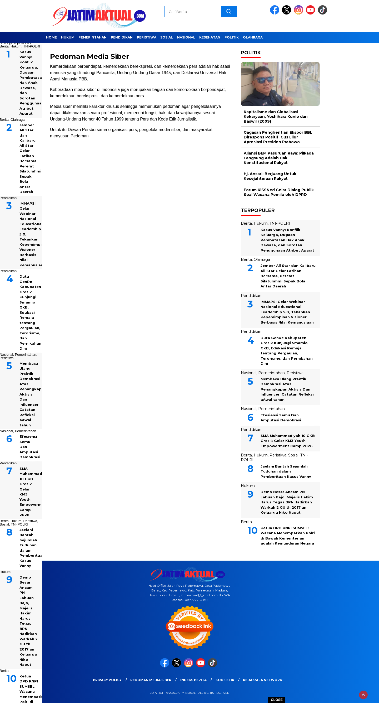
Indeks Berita (193, 680)
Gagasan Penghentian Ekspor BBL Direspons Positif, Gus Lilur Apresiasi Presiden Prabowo (278, 137)
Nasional (186, 37)
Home (51, 37)
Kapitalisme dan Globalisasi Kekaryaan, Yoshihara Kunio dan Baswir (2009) (276, 116)
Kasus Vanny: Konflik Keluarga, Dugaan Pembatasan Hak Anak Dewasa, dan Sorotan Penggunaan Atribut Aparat (287, 240)
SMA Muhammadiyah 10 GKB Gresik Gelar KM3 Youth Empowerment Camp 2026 (288, 441)
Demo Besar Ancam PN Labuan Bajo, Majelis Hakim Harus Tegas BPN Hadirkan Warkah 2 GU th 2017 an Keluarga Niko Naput (287, 502)
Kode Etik (225, 680)
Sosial (166, 37)
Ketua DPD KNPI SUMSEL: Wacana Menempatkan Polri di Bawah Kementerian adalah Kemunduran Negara (288, 536)
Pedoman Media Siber (150, 680)
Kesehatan (209, 37)
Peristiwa (146, 37)
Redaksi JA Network (262, 680)
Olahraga (253, 37)
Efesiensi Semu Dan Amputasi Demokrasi (281, 417)
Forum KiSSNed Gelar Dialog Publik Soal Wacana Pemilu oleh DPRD (279, 192)
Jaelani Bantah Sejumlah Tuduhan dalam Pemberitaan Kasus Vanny (286, 471)
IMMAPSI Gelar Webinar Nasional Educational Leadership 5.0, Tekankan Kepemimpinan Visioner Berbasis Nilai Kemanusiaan (287, 312)
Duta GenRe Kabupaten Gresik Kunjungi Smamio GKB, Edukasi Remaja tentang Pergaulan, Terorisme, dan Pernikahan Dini (287, 351)
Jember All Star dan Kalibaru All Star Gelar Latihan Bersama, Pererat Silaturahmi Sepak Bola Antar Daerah (288, 275)
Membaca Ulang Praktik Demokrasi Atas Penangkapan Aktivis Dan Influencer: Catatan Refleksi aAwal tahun (287, 389)
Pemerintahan (92, 37)
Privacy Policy (107, 680)
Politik (232, 37)
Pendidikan (122, 37)
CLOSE (277, 700)
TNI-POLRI (31, 46)
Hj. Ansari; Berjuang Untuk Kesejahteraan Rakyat (270, 176)
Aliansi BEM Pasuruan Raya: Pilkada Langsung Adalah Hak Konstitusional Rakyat (279, 158)
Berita (246, 223)
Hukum (67, 37)
